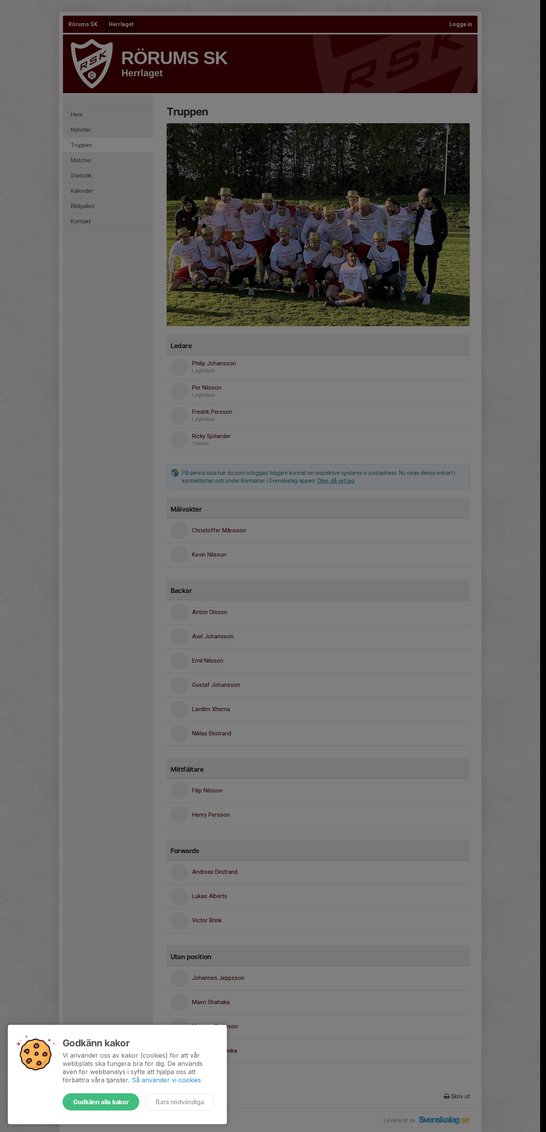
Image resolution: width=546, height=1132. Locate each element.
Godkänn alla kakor (101, 1102)
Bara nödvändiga (180, 1102)
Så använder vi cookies (166, 1080)
